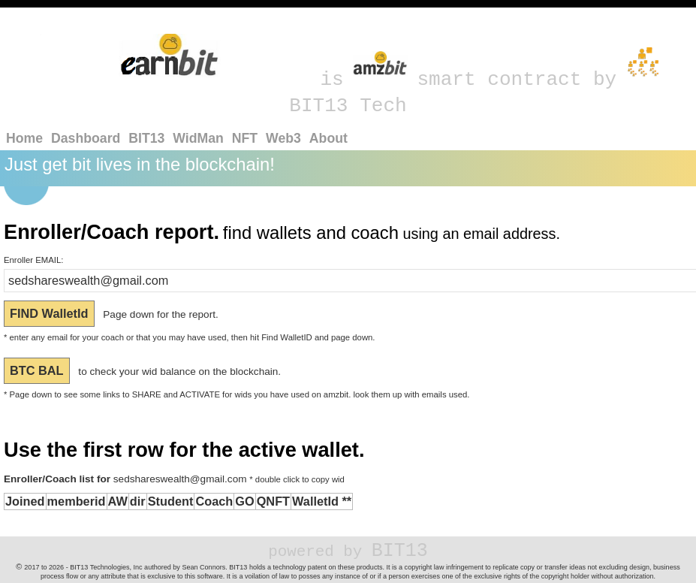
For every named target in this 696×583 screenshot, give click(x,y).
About (328, 138)
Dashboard (85, 138)
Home (24, 138)
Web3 (283, 138)
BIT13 (146, 138)
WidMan (198, 138)
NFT (245, 138)
